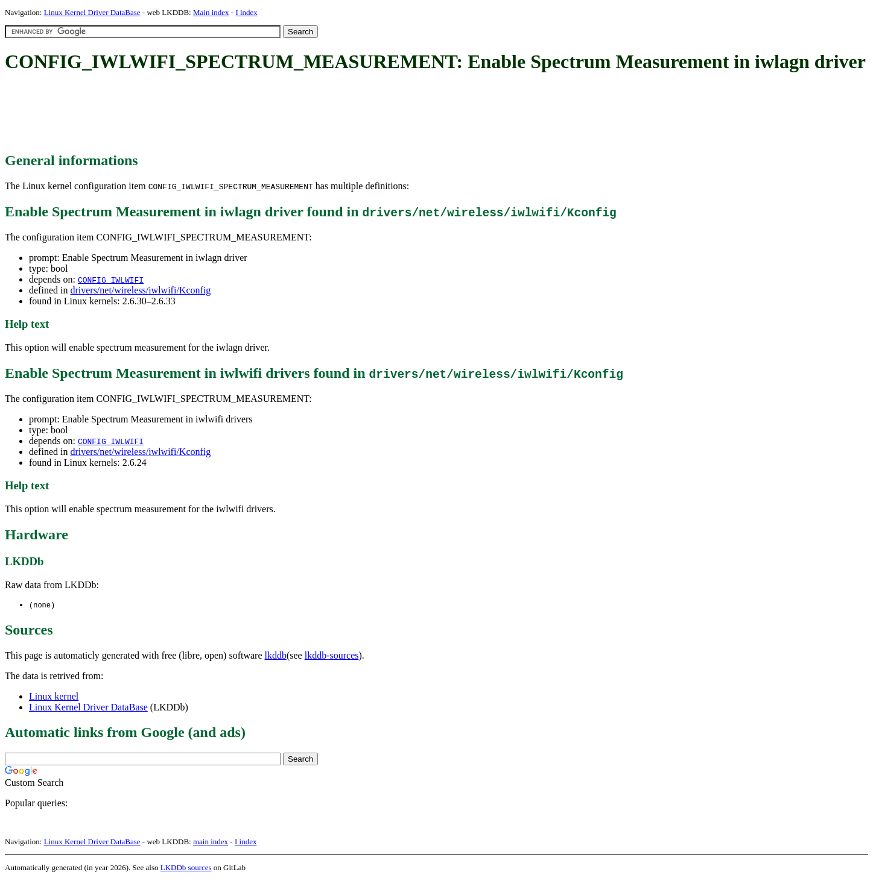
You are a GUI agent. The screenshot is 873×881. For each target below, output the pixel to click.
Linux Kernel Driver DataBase (92, 12)
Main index (211, 12)
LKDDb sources (186, 868)
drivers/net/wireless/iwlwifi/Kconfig (140, 290)
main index (210, 842)
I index (246, 12)
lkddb (276, 656)
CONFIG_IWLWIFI (111, 279)
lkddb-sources (332, 656)
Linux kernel (53, 697)
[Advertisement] (224, 113)
